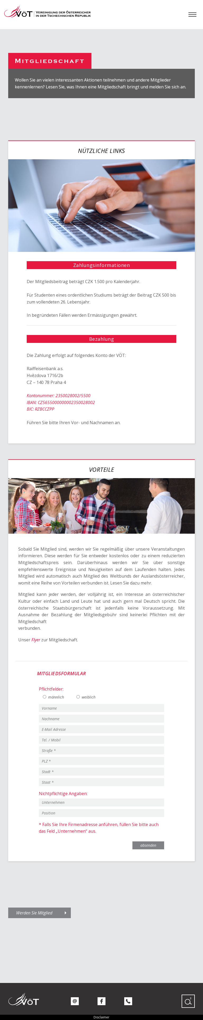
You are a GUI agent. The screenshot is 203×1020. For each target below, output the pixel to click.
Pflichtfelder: (51, 689)
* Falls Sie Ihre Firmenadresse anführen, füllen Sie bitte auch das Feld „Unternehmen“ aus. (99, 828)
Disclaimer (101, 1017)
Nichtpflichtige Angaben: (63, 793)
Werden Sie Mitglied (34, 913)
